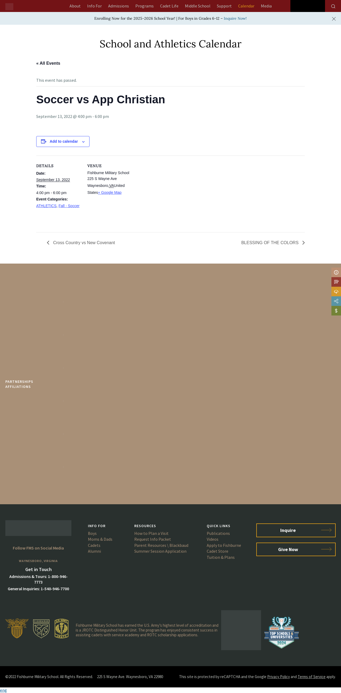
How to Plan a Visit (151, 533)
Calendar (246, 6)
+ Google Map (109, 192)
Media (266, 6)
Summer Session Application (160, 551)
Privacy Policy (278, 676)
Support (224, 6)
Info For (94, 6)
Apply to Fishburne (224, 545)
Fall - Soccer (69, 206)
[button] (170, 690)
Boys (92, 533)
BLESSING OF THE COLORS (270, 242)
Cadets (94, 545)
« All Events (48, 63)
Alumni (94, 551)
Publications (218, 533)
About (75, 6)
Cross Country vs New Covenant (83, 242)
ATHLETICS (46, 206)
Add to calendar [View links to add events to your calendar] (64, 141)
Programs (144, 6)
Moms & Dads (100, 539)
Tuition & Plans (221, 557)
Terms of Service (312, 676)
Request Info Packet (152, 539)
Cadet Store (217, 551)
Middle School (197, 6)
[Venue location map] (167, 192)
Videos (212, 539)
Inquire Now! (235, 18)
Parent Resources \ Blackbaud (161, 545)
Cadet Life (169, 6)
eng (3, 690)
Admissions (118, 6)
